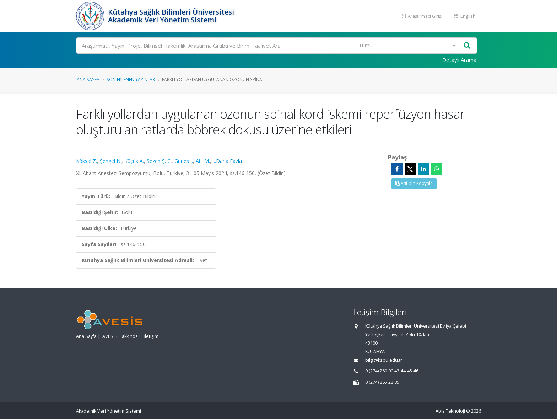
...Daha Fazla (227, 161)
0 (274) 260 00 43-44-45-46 (391, 371)
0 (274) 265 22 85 (382, 382)
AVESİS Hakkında (120, 336)
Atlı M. (203, 161)
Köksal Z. (86, 161)
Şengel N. (110, 161)
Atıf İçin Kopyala (414, 183)
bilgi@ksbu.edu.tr (383, 360)
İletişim (151, 336)
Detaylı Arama (459, 59)
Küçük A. (134, 161)
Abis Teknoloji (450, 411)
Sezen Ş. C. (159, 161)
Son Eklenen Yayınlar (131, 79)
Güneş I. (183, 161)
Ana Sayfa (88, 79)
